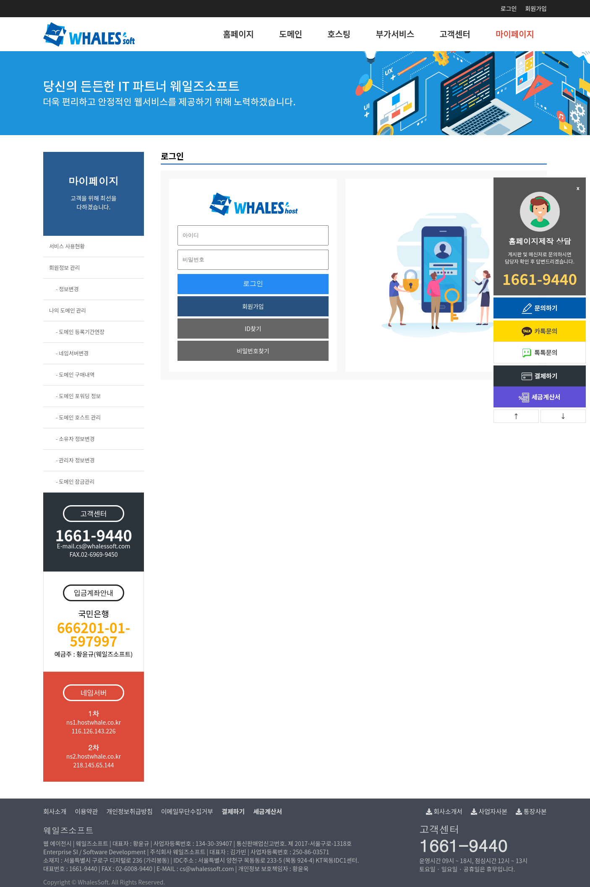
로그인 (509, 8)
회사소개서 (444, 811)
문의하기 (539, 308)
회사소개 (54, 811)
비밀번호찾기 (253, 351)
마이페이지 (515, 34)
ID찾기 (253, 328)
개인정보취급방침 (129, 811)
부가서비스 (395, 34)
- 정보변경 (67, 289)
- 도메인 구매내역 (75, 374)
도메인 (290, 34)
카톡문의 (539, 331)
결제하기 (539, 376)
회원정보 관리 (64, 267)
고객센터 (454, 34)
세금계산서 (539, 397)
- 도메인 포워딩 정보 (78, 396)
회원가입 (536, 8)
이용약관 (86, 811)
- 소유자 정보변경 (75, 439)
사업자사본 (489, 811)
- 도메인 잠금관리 (75, 481)
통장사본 (531, 811)
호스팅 (338, 34)
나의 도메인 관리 (67, 310)
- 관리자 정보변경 (75, 460)
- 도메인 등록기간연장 (80, 332)
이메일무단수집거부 (187, 811)
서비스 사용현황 (67, 246)
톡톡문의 (539, 353)
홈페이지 (238, 34)
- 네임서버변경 (72, 353)
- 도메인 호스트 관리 (78, 417)
